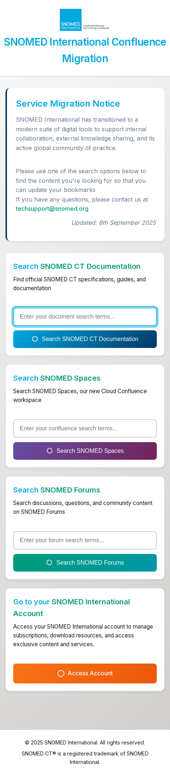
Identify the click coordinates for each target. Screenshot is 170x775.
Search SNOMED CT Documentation (85, 339)
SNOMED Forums (70, 490)
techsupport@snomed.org (52, 208)
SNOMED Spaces (70, 378)
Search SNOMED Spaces (85, 451)
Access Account (85, 673)
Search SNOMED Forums (85, 562)
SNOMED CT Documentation (90, 266)
